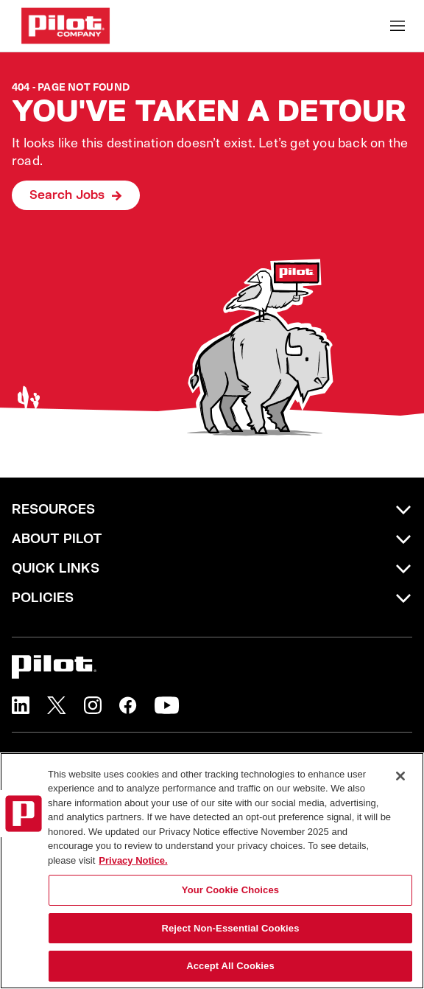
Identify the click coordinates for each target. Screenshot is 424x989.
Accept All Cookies (230, 965)
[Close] (400, 776)
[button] (20, 705)
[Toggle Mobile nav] (397, 26)
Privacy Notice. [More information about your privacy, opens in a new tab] (133, 860)
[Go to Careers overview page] (65, 26)
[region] (212, 870)
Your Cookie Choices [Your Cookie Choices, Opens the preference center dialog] (230, 889)
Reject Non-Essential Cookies (230, 928)
